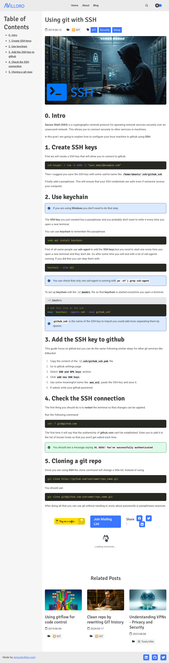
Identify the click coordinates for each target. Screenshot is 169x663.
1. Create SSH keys (20, 41)
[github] (155, 657)
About (85, 5)
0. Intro (13, 35)
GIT (94, 30)
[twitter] (163, 657)
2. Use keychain (18, 47)
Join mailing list (103, 521)
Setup (117, 30)
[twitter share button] (149, 518)
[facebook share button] (139, 518)
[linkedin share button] (142, 524)
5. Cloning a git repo (20, 72)
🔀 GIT (76, 30)
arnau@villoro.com (24, 657)
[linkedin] (146, 657)
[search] (148, 5)
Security (105, 30)
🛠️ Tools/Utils (145, 642)
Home (74, 5)
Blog (96, 5)
